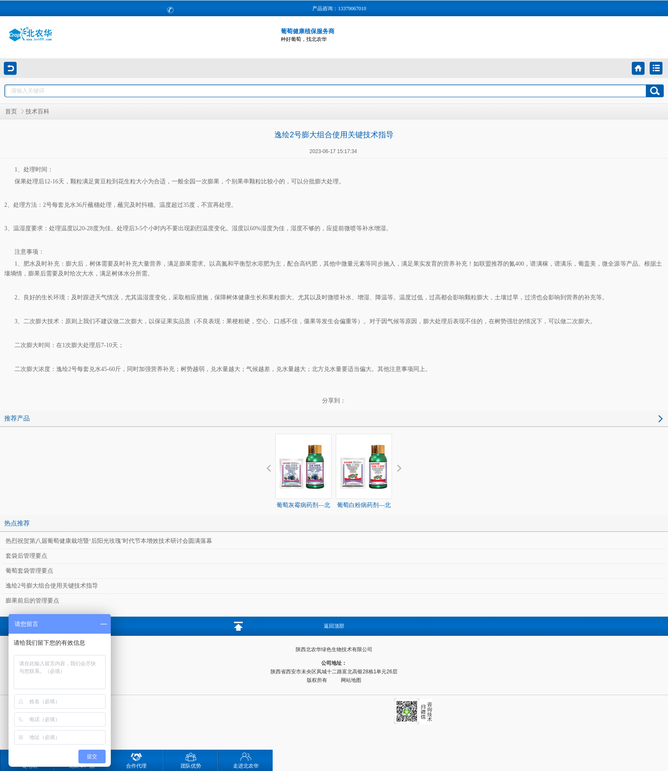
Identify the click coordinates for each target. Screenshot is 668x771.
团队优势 (191, 759)
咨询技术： (69, 706)
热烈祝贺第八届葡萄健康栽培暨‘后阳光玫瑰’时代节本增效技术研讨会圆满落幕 (109, 541)
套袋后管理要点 (26, 556)
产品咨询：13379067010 (339, 9)
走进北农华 (246, 759)
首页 (11, 111)
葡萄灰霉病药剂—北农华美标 (303, 477)
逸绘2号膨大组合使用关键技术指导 (52, 586)
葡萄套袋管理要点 (29, 571)
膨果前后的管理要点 (32, 600)
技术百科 (37, 111)
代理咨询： (68, 719)
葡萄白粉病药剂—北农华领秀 (364, 477)
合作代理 (136, 759)
